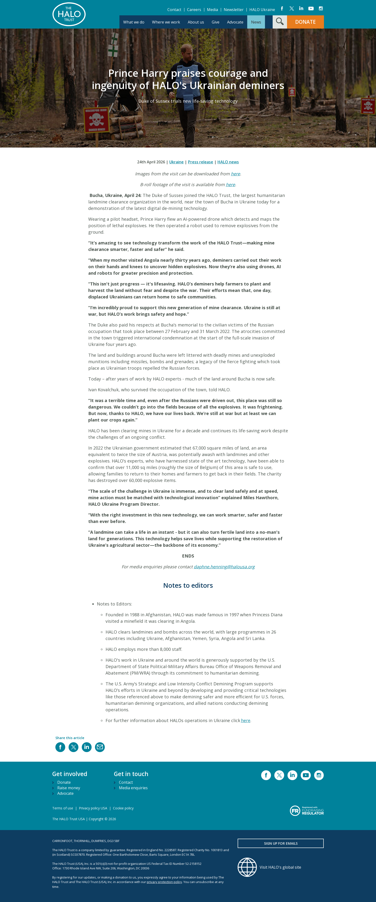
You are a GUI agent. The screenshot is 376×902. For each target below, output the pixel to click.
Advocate (65, 793)
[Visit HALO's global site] (281, 867)
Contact (174, 9)
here (235, 174)
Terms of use (62, 808)
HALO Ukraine (262, 9)
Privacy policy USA (93, 808)
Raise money (68, 787)
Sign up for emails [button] (281, 843)
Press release (200, 162)
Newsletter (234, 9)
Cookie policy (123, 808)
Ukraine (176, 162)
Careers (194, 9)
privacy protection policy (164, 882)
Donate (64, 782)
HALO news (228, 162)
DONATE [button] (305, 21)
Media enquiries (133, 787)
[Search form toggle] (280, 22)
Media (212, 9)
